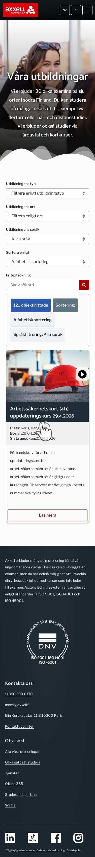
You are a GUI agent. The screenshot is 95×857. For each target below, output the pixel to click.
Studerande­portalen (21, 787)
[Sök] (84, 285)
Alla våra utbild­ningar (22, 744)
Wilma (10, 798)
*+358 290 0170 (19, 687)
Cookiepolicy (74, 843)
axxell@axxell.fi (17, 698)
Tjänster (12, 766)
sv (65, 10)
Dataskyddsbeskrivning (51, 843)
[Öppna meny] (87, 10)
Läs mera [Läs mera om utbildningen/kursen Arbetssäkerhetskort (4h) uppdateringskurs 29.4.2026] (47, 508)
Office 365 (14, 776)
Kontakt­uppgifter (19, 719)
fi (76, 10)
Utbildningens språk (22, 229)
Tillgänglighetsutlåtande (20, 843)
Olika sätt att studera (22, 755)
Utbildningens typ (21, 183)
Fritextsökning (18, 275)
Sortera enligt (17, 252)
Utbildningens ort (20, 206)
